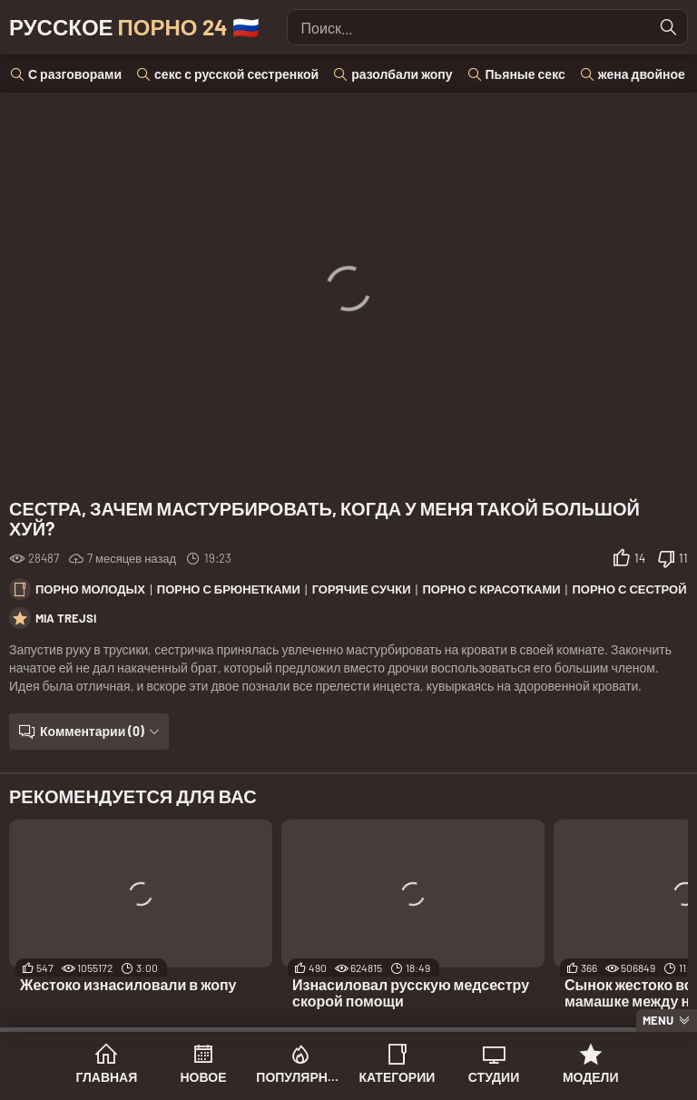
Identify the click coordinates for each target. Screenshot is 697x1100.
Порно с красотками (491, 589)
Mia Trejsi (65, 618)
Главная (106, 1077)
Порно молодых (90, 589)
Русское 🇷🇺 (134, 27)
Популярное (300, 1077)
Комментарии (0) (92, 731)
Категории (396, 1077)
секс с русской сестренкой (236, 74)
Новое (204, 1077)
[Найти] (669, 27)
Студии (493, 1077)
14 (639, 558)
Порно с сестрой (629, 589)
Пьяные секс (525, 74)
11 (683, 558)
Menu (658, 1020)
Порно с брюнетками (228, 589)
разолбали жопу (401, 74)
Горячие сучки (361, 589)
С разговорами (75, 74)
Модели (591, 1077)
